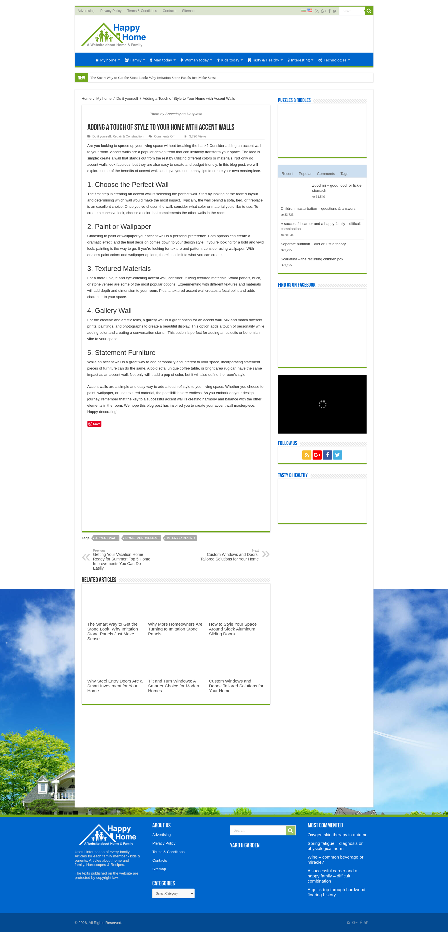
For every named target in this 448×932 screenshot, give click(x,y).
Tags (344, 173)
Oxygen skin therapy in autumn (338, 834)
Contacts (169, 11)
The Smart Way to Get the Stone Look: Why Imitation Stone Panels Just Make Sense (153, 77)
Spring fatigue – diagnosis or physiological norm (335, 846)
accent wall (106, 538)
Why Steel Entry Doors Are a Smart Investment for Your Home (115, 685)
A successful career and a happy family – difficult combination (332, 875)
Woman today (195, 60)
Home (85, 59)
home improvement (142, 538)
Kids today (228, 60)
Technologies (332, 60)
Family (133, 60)
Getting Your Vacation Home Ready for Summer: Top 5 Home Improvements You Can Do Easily (122, 559)
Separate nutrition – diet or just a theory (313, 244)
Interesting (299, 60)
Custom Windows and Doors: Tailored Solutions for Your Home (229, 555)
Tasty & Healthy (263, 60)
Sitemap (188, 11)
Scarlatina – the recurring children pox (312, 259)
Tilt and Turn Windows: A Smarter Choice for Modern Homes (174, 685)
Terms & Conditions (142, 11)
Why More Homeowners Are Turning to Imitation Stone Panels (175, 629)
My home (106, 60)
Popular (305, 173)
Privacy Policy (111, 11)
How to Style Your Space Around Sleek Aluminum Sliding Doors (233, 629)
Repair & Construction (128, 136)
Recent (287, 173)
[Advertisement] (265, 34)
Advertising (86, 11)
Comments (326, 173)
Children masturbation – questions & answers (318, 208)
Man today (161, 60)
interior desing (181, 538)
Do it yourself (127, 98)
